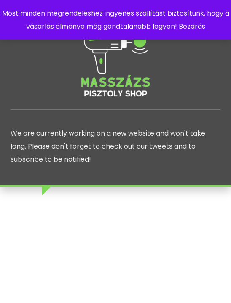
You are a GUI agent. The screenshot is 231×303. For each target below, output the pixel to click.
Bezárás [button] (192, 26)
